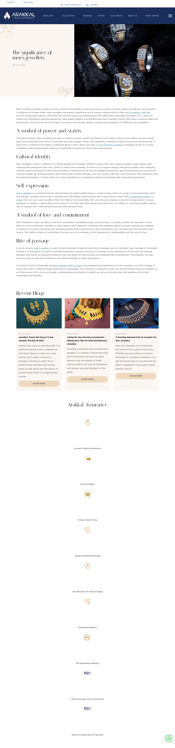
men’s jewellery (41, 249)
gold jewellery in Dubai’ (111, 146)
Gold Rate (169, 2)
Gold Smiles (117, 14)
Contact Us (11, 2)
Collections (68, 14)
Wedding (87, 14)
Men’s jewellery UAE (135, 114)
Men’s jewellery (24, 194)
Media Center (152, 14)
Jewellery (48, 14)
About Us (132, 14)
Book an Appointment (149, 2)
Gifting (101, 14)
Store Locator (28, 2)
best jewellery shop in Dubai (67, 267)
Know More (39, 385)
